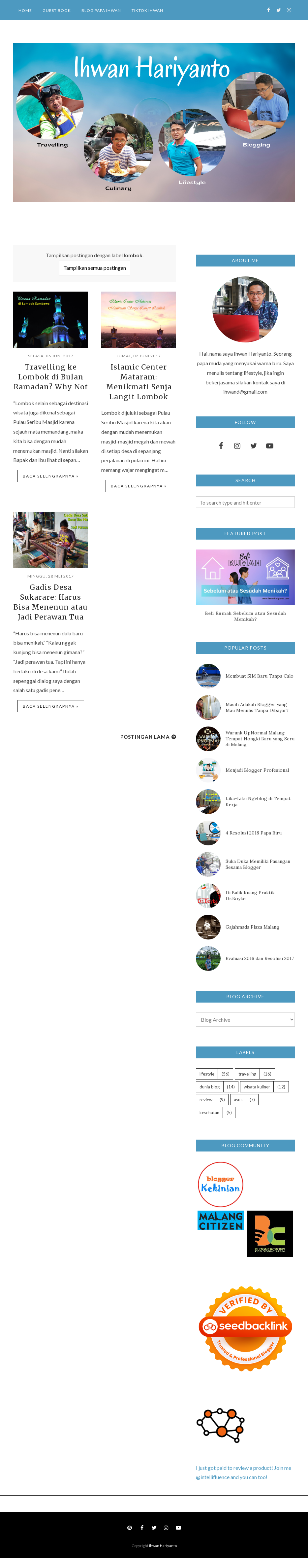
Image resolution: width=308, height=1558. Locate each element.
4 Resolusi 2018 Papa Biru (254, 833)
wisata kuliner (257, 1086)
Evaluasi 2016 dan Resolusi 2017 (260, 958)
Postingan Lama (145, 732)
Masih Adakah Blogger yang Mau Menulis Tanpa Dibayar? (257, 707)
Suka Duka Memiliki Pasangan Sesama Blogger (258, 864)
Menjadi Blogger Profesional (257, 770)
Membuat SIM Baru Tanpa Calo (259, 676)
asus (238, 1099)
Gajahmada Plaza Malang (252, 927)
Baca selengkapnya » (51, 474)
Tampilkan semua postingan (94, 268)
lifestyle (207, 1074)
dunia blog (210, 1086)
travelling (247, 1074)
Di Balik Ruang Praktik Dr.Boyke (250, 896)
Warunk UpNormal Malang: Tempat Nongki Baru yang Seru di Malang (260, 739)
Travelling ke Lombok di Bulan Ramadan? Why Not (50, 376)
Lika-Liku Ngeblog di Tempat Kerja (258, 801)
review (206, 1099)
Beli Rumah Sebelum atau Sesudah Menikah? (245, 616)
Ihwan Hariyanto (163, 1545)
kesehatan (209, 1112)
